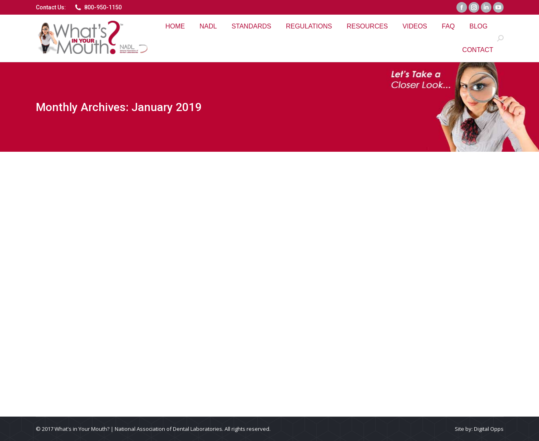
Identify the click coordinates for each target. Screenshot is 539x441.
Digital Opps (489, 428)
